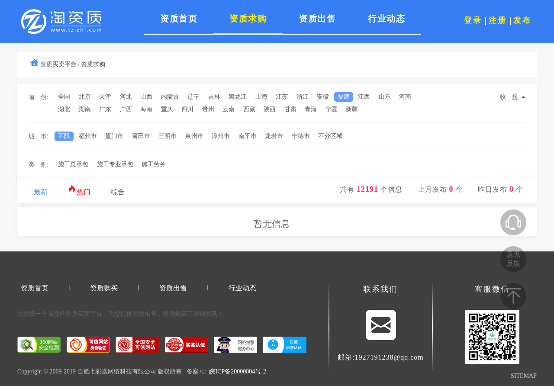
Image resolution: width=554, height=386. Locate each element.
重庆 (167, 109)
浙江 (302, 96)
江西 (364, 96)
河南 (405, 96)
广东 (105, 109)
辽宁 (193, 96)
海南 (146, 109)
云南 (228, 109)
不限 (64, 136)
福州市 (88, 136)
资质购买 (104, 288)
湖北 (64, 109)
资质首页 (34, 288)
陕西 (270, 109)
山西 (146, 96)
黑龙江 (238, 96)
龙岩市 (274, 136)
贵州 (208, 109)
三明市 (167, 136)
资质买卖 (78, 314)
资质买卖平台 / (60, 64)
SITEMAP (524, 376)
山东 (385, 96)
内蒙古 (170, 96)
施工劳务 (154, 164)
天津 (105, 96)
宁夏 (331, 109)
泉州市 (194, 136)
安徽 (323, 96)
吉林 (214, 96)
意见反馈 (513, 259)
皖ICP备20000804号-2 (237, 371)
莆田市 (141, 136)
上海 (261, 96)
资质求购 (93, 64)
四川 (187, 109)
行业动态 (242, 288)
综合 (118, 192)
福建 (344, 96)
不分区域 (330, 136)
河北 (126, 96)
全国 (64, 96)
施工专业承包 (115, 164)
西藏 (249, 109)
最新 (41, 192)
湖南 (85, 109)
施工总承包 (73, 164)
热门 (79, 190)
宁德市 (301, 136)
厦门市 (114, 136)
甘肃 (290, 109)
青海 (311, 109)
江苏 (282, 96)
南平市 (247, 136)
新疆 (352, 109)
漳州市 (221, 136)
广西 (126, 109)
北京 (85, 96)
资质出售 (173, 288)
